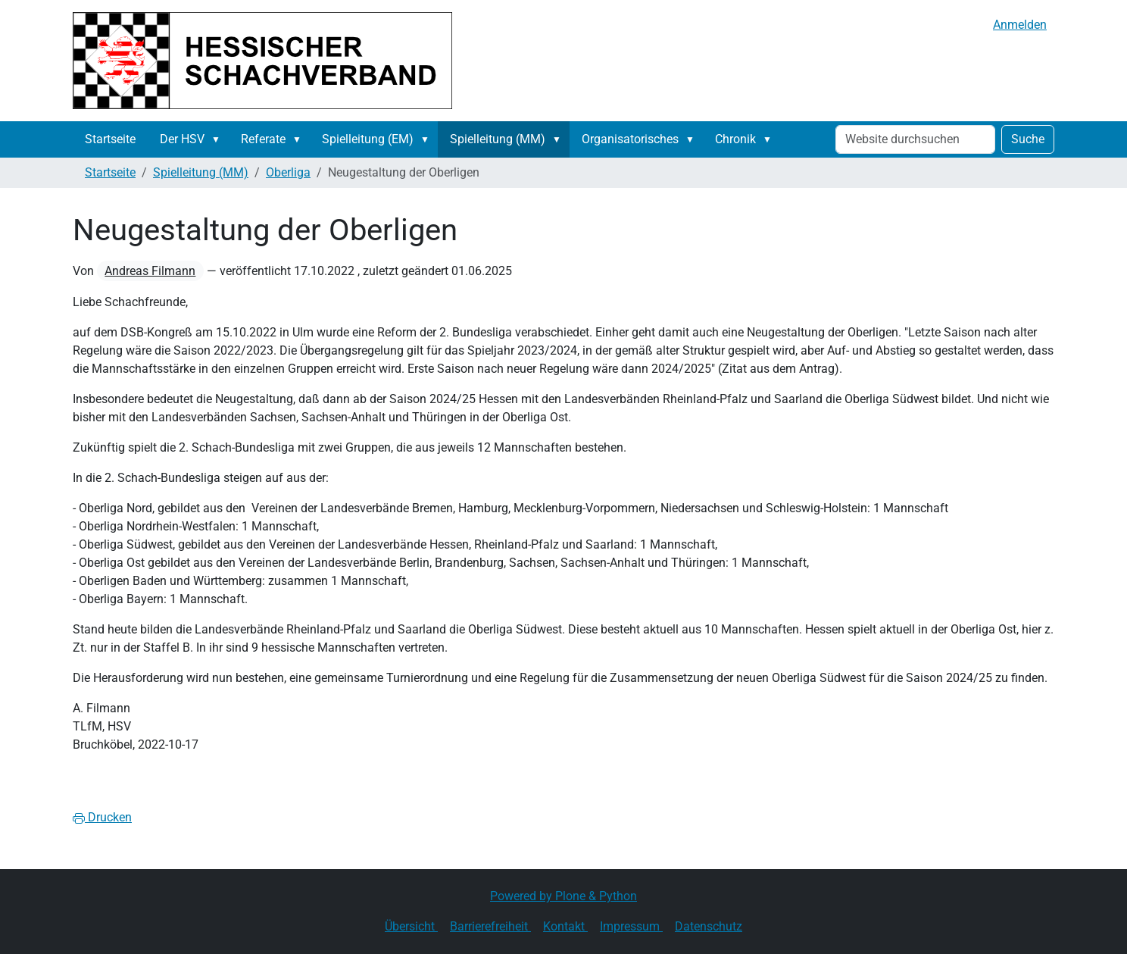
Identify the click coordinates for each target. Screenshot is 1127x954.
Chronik (735, 139)
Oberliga (288, 172)
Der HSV (182, 139)
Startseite (110, 139)
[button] (219, 139)
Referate (263, 139)
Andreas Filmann (150, 271)
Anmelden (1020, 24)
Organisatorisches (630, 139)
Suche (1027, 139)
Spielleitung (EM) (368, 139)
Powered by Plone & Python (563, 896)
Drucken (102, 817)
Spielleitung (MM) (497, 139)
